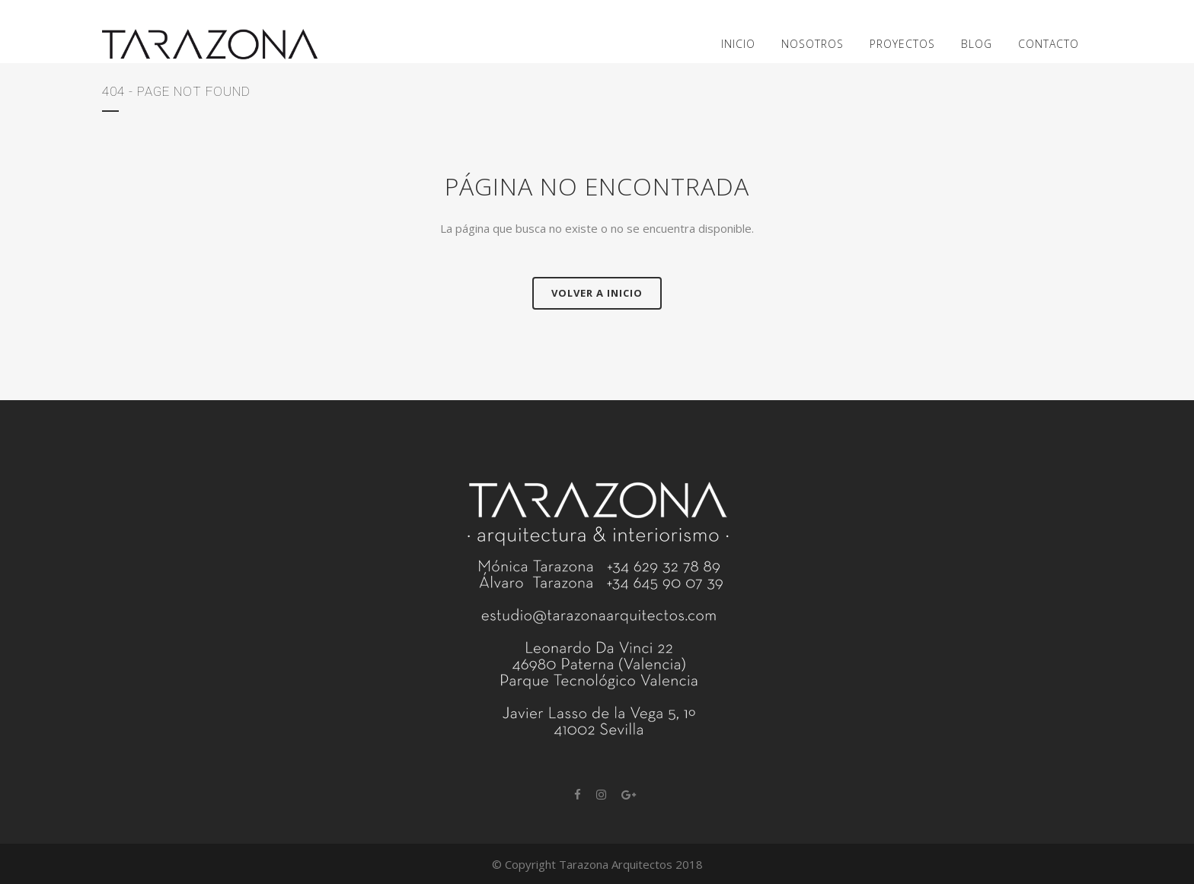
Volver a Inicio (597, 293)
